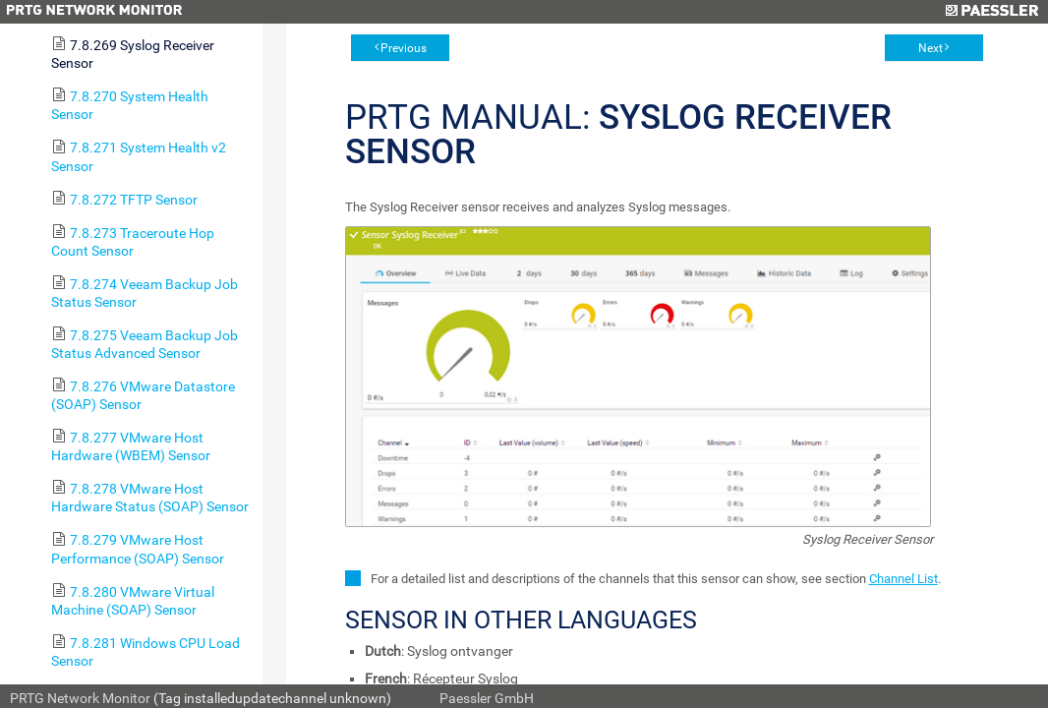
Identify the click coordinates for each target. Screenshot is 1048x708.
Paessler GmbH (486, 698)
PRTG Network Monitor (80, 698)
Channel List (903, 578)
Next (930, 48)
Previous (403, 48)
